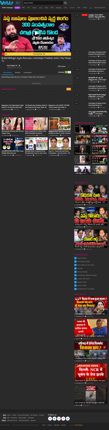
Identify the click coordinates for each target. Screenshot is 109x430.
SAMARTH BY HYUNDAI (85, 289)
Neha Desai (29, 155)
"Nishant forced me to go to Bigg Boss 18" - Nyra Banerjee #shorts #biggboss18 (82, 153)
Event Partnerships (23, 415)
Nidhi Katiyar (53, 155)
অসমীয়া (85, 7)
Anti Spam (31, 417)
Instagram (59, 417)
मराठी (51, 7)
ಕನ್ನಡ (46, 7)
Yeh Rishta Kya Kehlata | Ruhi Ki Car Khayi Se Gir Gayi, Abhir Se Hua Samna (36, 107)
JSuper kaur (6, 135)
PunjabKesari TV (80, 316)
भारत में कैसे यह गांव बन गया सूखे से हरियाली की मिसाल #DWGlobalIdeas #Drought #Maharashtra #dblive (91, 403)
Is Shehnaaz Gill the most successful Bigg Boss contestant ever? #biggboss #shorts (82, 163)
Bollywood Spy (7, 109)
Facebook (50, 417)
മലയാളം (58, 7)
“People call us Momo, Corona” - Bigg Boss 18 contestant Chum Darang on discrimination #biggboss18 (82, 133)
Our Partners (34, 415)
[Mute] (65, 50)
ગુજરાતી (72, 7)
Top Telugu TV (12, 65)
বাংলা (28, 7)
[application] (36, 33)
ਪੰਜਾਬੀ (78, 7)
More (68, 89)
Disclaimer (14, 417)
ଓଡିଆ (65, 7)
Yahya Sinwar (81, 258)
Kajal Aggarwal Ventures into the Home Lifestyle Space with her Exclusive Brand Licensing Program (82, 173)
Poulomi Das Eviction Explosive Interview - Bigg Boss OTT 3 (99, 173)
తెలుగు (34, 7)
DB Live (78, 405)
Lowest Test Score (83, 279)
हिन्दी (23, 7)
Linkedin (68, 417)
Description (7, 72)
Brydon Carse (82, 282)
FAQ (8, 417)
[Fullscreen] (68, 50)
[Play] (4, 50)
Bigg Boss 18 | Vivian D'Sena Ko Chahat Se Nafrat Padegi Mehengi (99, 133)
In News (41, 415)
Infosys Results (82, 272)
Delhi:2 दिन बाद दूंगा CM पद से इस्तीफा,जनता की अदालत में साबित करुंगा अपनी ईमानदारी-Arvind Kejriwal (91, 336)
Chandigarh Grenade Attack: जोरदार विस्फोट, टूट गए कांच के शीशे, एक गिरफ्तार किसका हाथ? (91, 358)
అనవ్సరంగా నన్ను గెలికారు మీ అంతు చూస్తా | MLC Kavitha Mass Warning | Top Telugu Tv (91, 224)
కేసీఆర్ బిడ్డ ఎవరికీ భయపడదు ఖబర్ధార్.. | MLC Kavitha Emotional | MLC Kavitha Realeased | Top (91, 247)
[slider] (34, 50)
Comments (27, 72)
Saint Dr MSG (82, 285)
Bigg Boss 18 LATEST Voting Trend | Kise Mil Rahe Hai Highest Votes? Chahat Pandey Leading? (99, 163)
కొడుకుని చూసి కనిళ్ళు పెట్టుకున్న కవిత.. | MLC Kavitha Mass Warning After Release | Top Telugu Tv (91, 202)
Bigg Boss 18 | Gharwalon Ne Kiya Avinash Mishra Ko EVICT (82, 143)
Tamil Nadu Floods (83, 261)
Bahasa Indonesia (99, 7)
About (9, 415)
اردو (91, 7)
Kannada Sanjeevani (55, 135)
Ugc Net (80, 268)
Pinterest (63, 417)
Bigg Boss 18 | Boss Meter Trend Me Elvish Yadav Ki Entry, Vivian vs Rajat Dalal (99, 143)
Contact (14, 415)
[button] (36, 33)
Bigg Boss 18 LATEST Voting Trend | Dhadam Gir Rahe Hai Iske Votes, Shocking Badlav (99, 153)
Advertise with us (12, 420)
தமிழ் (40, 7)
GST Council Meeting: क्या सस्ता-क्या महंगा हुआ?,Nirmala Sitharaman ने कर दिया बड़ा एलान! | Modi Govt (91, 314)
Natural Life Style (7, 155)
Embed (17, 72)
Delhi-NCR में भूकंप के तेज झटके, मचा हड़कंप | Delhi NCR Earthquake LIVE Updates (91, 381)
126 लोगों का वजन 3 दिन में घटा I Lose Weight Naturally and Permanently (12, 153)
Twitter (54, 417)
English (17, 7)
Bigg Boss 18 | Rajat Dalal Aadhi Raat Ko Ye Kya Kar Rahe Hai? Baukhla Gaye (13, 107)
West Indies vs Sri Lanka (85, 265)
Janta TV (78, 338)
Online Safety (22, 417)
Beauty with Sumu (31, 135)
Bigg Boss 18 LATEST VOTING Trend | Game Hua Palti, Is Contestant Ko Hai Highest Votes (60, 107)
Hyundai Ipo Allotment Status (87, 275)
